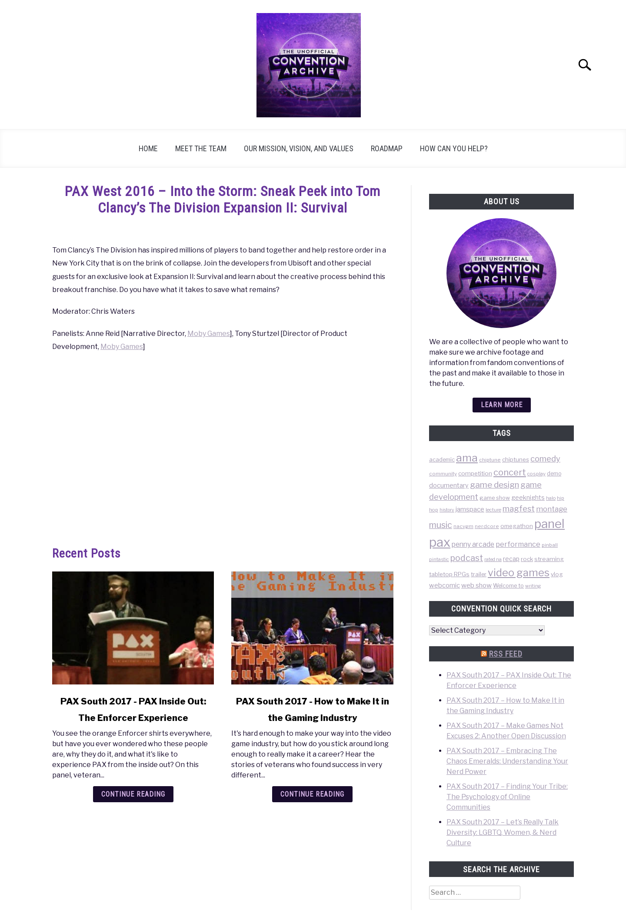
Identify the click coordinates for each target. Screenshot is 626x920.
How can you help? (454, 148)
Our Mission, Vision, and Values (298, 148)
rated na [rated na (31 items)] (493, 559)
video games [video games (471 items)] (518, 572)
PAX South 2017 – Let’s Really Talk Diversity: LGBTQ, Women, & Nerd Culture (502, 832)
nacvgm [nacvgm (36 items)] (463, 526)
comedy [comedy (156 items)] (545, 459)
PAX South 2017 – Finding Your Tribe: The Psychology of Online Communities (507, 796)
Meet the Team (200, 148)
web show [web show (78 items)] (476, 585)
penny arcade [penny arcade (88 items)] (473, 544)
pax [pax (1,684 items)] (439, 542)
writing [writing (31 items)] (533, 586)
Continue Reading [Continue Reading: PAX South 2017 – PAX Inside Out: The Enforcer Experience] (133, 794)
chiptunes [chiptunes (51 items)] (515, 459)
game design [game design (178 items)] (494, 485)
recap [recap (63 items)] (511, 558)
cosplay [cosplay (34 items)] (536, 474)
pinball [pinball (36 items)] (550, 545)
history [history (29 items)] (447, 510)
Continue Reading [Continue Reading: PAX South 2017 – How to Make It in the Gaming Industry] (312, 794)
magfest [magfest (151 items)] (519, 508)
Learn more (502, 405)
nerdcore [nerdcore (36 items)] (487, 526)
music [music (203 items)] (440, 525)
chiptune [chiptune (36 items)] (490, 460)
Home (148, 148)
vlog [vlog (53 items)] (557, 574)
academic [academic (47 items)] (442, 459)
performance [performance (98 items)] (518, 544)
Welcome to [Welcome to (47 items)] (508, 585)
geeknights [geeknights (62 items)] (528, 497)
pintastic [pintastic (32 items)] (439, 559)
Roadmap (387, 148)
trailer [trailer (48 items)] (478, 574)
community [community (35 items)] (443, 474)
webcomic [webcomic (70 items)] (444, 585)
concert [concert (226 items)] (509, 472)
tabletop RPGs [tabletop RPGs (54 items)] (449, 574)
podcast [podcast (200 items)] (466, 558)
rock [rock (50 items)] (527, 558)
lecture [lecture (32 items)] (493, 510)
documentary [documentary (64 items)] (449, 485)
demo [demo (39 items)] (554, 473)
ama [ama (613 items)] (467, 457)
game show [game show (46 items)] (494, 498)
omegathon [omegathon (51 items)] (516, 525)
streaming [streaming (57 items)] (549, 558)
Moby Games (208, 333)
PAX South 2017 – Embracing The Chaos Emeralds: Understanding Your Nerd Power (507, 761)
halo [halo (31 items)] (551, 498)
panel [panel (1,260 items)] (549, 523)
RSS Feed (506, 653)
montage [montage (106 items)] (551, 509)
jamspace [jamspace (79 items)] (470, 509)
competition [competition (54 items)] (475, 473)
